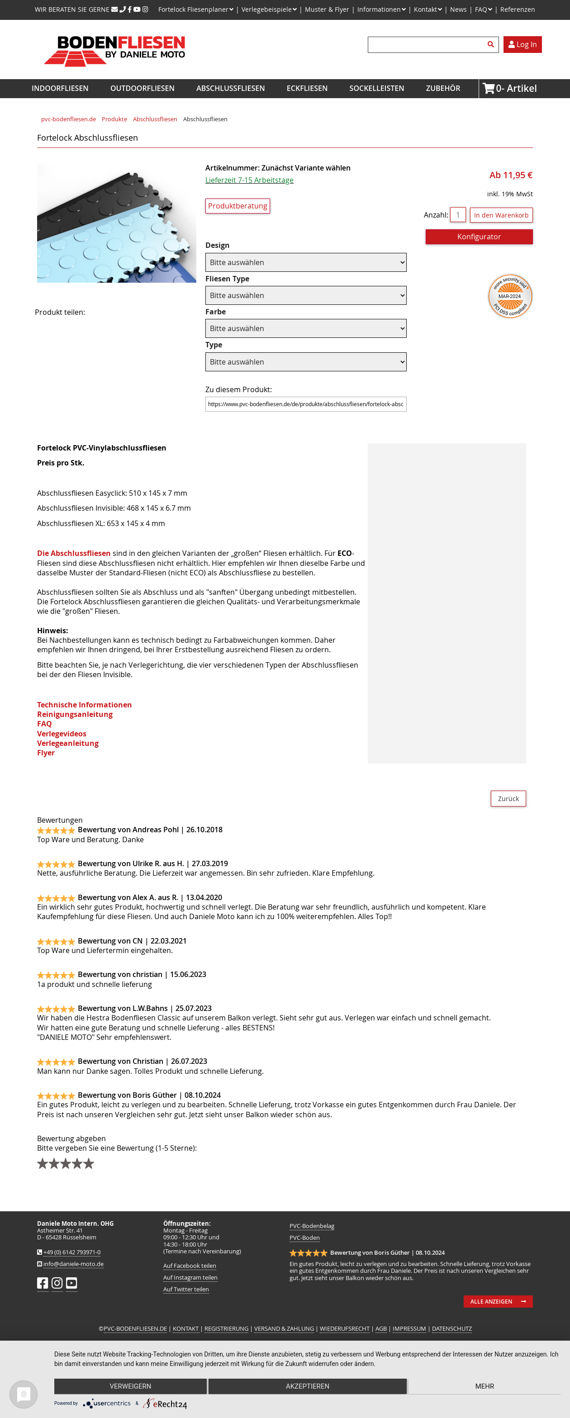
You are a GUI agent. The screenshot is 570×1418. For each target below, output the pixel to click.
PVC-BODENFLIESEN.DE (135, 1329)
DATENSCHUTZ (452, 1329)
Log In (522, 44)
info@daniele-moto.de (73, 1264)
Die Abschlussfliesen (74, 553)
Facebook (105, 312)
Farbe (223, 312)
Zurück (508, 798)
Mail (150, 312)
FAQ (44, 724)
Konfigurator (479, 237)
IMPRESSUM (409, 1329)
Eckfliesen (307, 88)
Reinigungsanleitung (75, 714)
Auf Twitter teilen (186, 1289)
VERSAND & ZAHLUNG (284, 1329)
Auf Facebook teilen (189, 1266)
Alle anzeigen (491, 1301)
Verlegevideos (61, 734)
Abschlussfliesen (230, 88)
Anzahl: (436, 215)
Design (223, 245)
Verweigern (130, 1387)
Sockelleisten (377, 88)
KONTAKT (186, 1329)
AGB (381, 1329)
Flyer (46, 753)
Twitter (128, 312)
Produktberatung (237, 206)
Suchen (492, 45)
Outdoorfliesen (142, 88)
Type (223, 345)
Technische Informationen (84, 705)
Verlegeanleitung (68, 743)
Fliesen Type (227, 279)
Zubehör (443, 88)
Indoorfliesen (60, 88)
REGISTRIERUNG (226, 1329)
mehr (485, 1387)
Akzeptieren (307, 1387)
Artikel (499, 88)
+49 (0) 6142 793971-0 (71, 1252)
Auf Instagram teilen (190, 1277)
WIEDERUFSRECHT (345, 1329)
